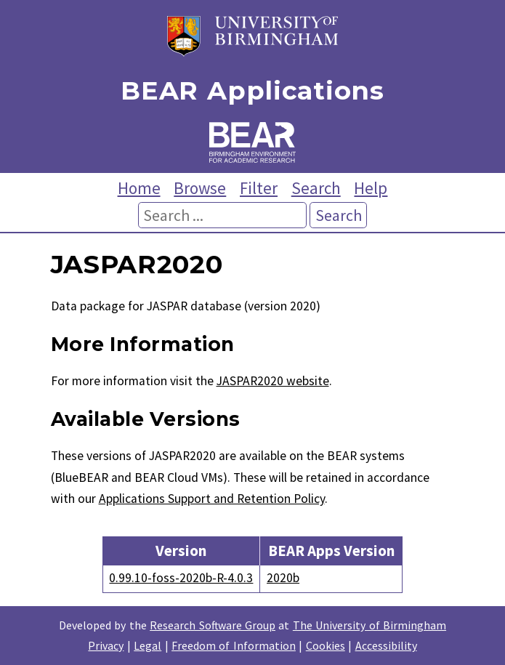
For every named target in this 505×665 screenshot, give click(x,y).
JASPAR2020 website (273, 381)
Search (316, 187)
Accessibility (386, 645)
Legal (147, 645)
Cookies (325, 645)
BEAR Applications (252, 91)
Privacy (106, 645)
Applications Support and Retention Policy (212, 499)
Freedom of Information (233, 645)
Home (139, 187)
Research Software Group (212, 625)
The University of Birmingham (369, 625)
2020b (283, 578)
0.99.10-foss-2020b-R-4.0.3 (181, 578)
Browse (200, 187)
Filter (259, 187)
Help (370, 187)
